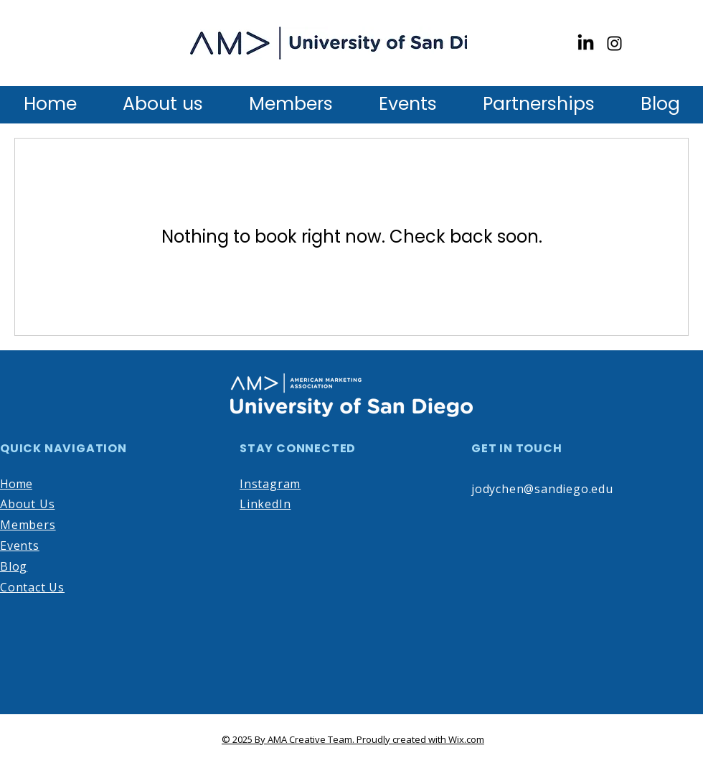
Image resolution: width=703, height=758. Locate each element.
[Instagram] (614, 43)
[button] (291, 103)
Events (19, 545)
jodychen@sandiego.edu (542, 489)
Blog (13, 566)
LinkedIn (265, 504)
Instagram (270, 484)
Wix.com (466, 739)
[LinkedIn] (585, 43)
